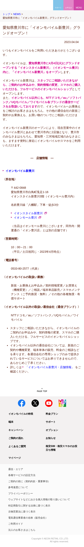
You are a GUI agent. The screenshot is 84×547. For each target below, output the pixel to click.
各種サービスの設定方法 (21, 475)
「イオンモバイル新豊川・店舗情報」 (49, 367)
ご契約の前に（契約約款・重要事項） (29, 481)
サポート (51, 421)
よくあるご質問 (17, 446)
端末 (10, 421)
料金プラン (52, 413)
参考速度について (18, 487)
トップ (6, 14)
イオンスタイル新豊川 (28, 213)
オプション (52, 430)
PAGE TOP (42, 390)
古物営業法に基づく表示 (21, 511)
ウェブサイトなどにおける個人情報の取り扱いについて (39, 499)
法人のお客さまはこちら (21, 529)
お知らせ (51, 438)
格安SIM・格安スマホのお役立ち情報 (61, 448)
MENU (79, 8)
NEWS (17, 14)
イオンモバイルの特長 (20, 413)
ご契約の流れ (15, 438)
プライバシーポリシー (20, 493)
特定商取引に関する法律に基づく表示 (29, 505)
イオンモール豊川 (25, 217)
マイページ (14, 457)
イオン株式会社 (8, 538)
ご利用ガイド (15, 523)
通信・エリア (15, 469)
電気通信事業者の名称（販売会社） (28, 517)
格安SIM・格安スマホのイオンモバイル (16, 5)
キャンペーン (15, 430)
